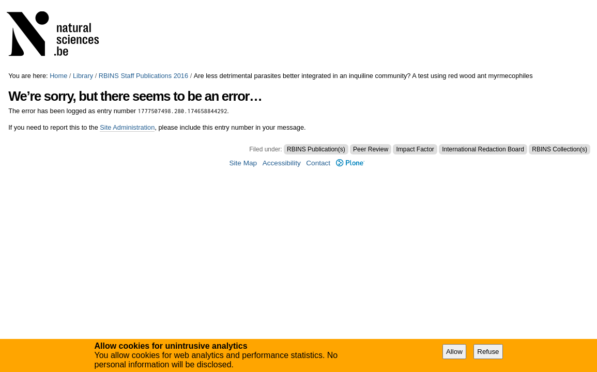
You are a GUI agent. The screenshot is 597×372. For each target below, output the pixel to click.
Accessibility (282, 163)
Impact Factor (415, 149)
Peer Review (370, 149)
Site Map (243, 163)
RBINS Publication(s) (316, 149)
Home (58, 76)
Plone (350, 163)
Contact (318, 163)
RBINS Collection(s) (559, 149)
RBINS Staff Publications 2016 (143, 76)
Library (83, 76)
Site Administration (127, 127)
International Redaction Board (483, 149)
